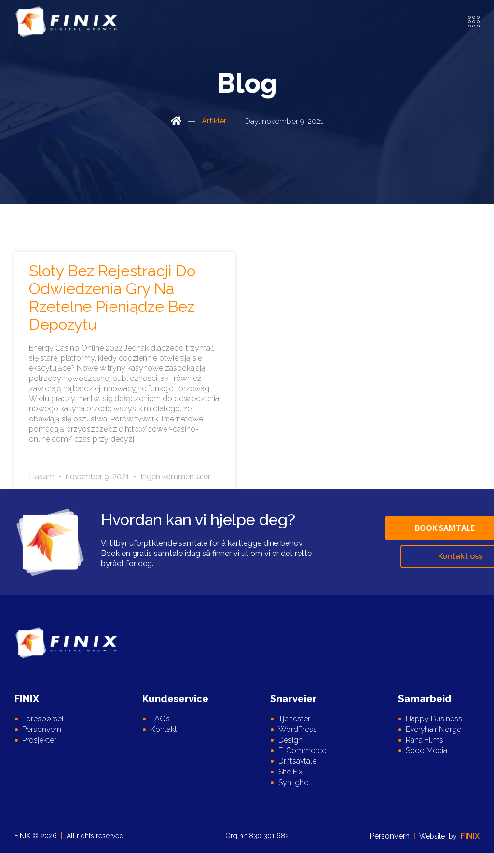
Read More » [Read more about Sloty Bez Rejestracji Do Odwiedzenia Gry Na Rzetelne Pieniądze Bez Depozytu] (55, 449)
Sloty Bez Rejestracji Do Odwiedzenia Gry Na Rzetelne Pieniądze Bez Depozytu (112, 297)
